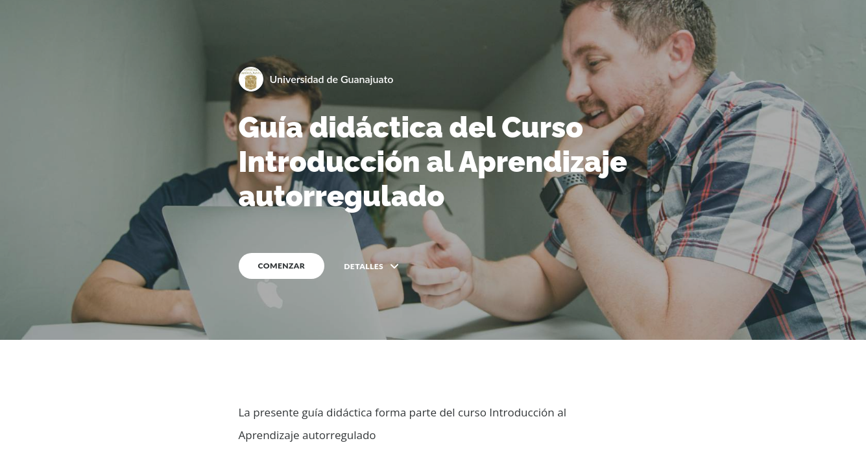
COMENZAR (282, 265)
